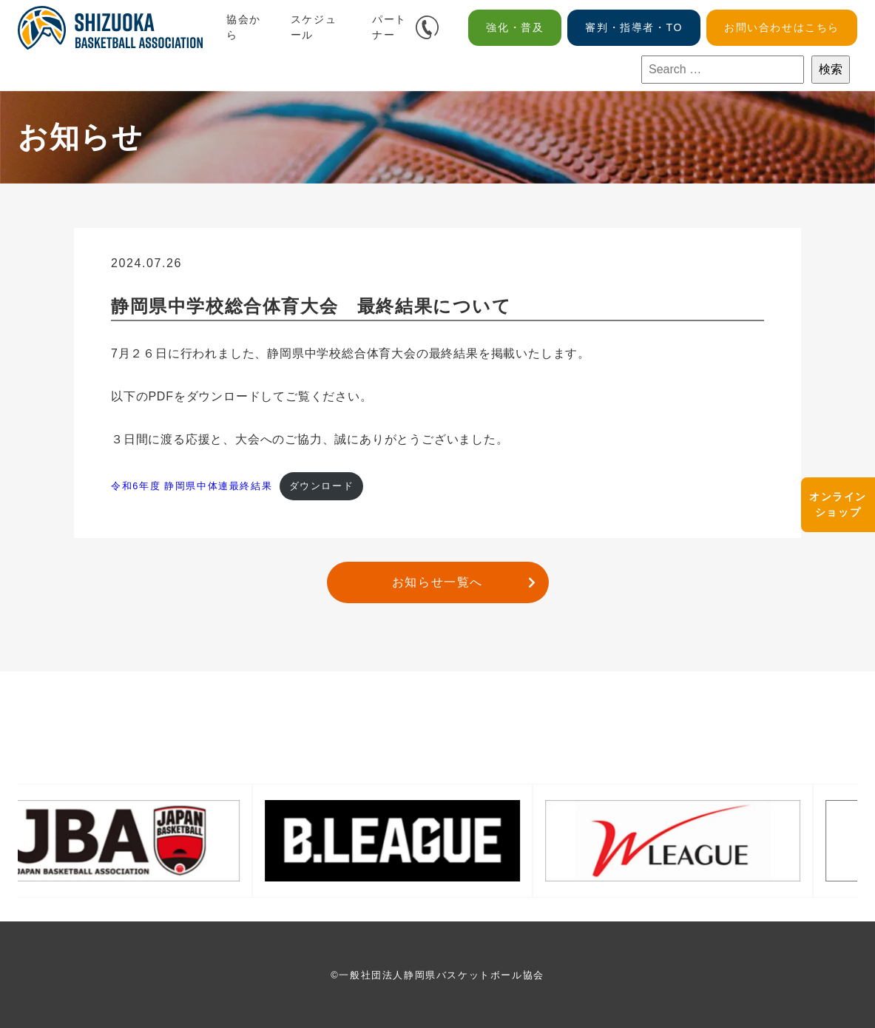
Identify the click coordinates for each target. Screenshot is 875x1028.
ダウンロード (321, 485)
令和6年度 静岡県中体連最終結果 (191, 485)
